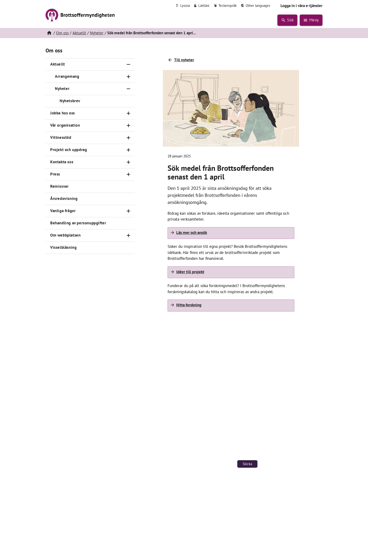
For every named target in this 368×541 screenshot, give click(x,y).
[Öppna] (129, 77)
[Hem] (49, 33)
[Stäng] (129, 64)
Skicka (247, 464)
